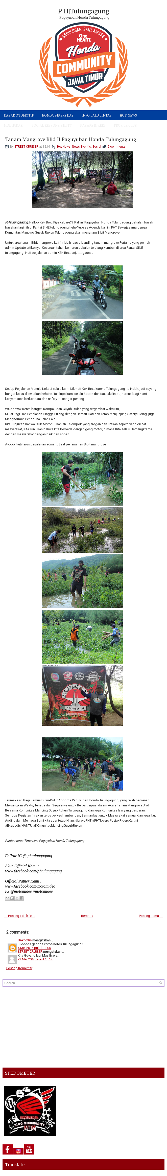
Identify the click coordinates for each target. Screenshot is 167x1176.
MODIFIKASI (13, 125)
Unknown (25, 940)
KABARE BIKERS (93, 125)
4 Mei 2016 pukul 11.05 (34, 948)
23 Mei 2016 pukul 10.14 (35, 959)
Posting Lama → (151, 916)
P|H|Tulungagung (83, 11)
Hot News (63, 146)
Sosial (96, 146)
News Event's (81, 146)
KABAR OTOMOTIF (19, 115)
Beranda (87, 916)
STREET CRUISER (26, 146)
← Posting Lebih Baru (19, 916)
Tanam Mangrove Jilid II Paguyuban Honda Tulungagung (70, 139)
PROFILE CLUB (125, 125)
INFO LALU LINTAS (96, 115)
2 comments (117, 146)
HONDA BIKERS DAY (57, 115)
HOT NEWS (128, 115)
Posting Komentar (19, 968)
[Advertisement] (83, 1027)
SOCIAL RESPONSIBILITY (52, 125)
